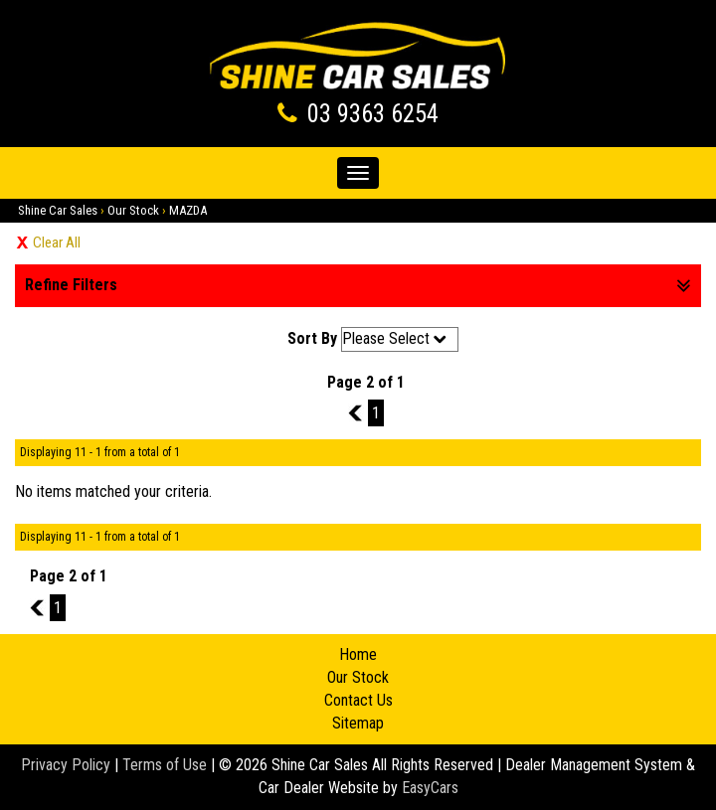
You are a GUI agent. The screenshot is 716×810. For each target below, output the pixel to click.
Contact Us (358, 700)
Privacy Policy (67, 764)
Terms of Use (166, 764)
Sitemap (358, 723)
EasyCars (430, 787)
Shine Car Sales (57, 210)
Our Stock (133, 210)
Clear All (57, 242)
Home (358, 654)
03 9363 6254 (373, 113)
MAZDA (188, 210)
